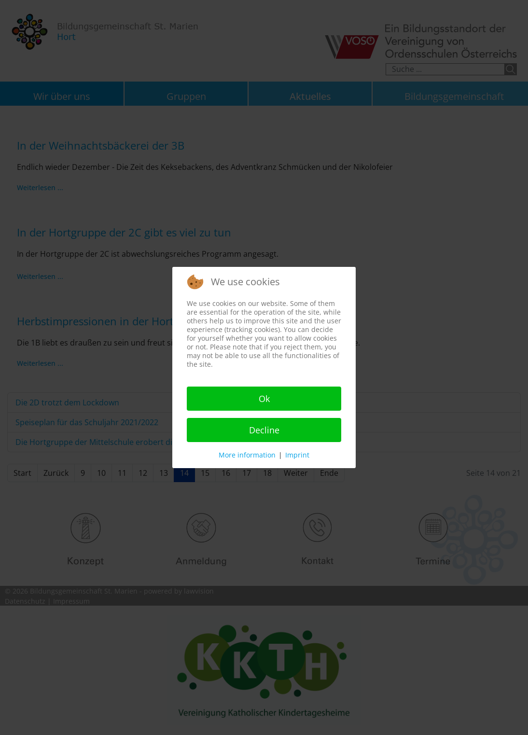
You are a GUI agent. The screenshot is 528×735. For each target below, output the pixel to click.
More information (247, 454)
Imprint (297, 454)
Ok (264, 398)
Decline (264, 430)
